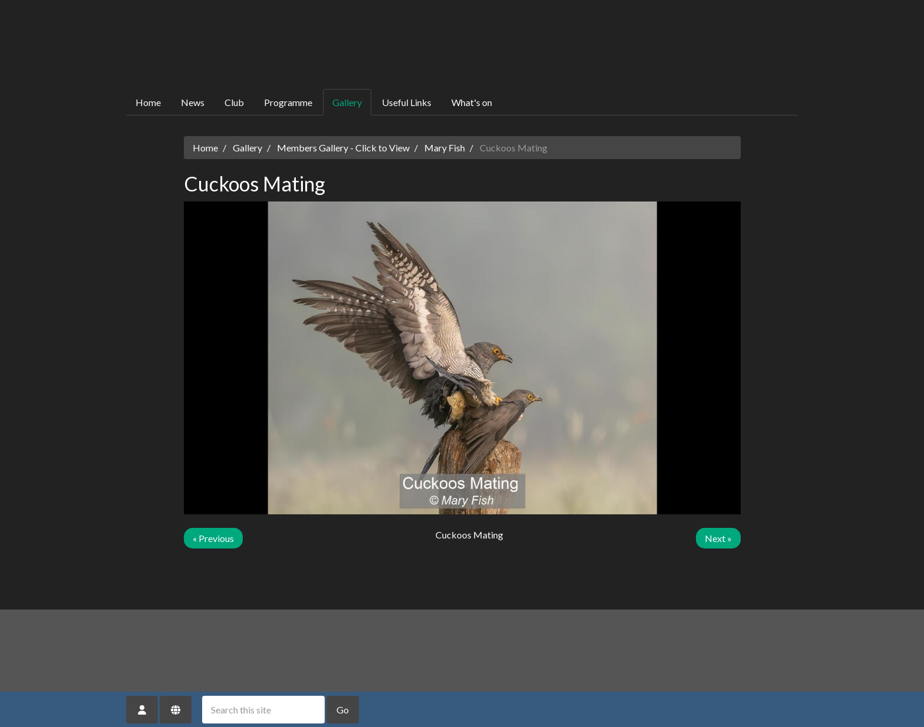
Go (342, 709)
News (192, 102)
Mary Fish (444, 147)
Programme (288, 102)
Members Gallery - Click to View (343, 147)
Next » (718, 538)
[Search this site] (263, 709)
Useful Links (406, 102)
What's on (471, 102)
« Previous (213, 538)
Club (234, 102)
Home (148, 102)
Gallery (347, 102)
